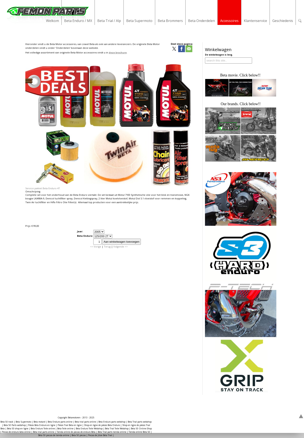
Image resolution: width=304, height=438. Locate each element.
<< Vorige (95, 246)
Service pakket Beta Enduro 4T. (43, 188)
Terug (107, 246)
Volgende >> (120, 246)
